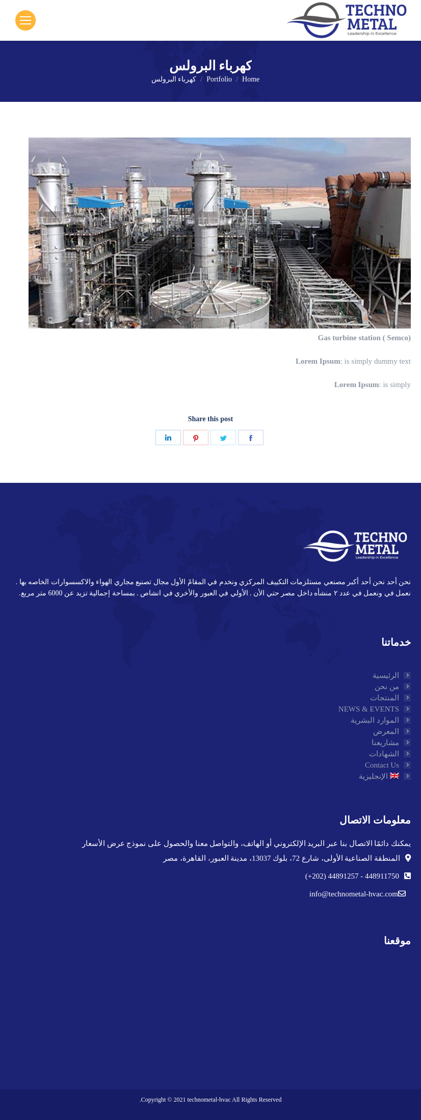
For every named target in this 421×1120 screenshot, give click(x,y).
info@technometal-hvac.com (353, 894)
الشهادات (384, 754)
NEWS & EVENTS (368, 709)
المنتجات (384, 698)
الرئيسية (386, 675)
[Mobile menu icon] (25, 20)
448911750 (381, 876)
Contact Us (382, 765)
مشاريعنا (385, 743)
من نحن (387, 686)
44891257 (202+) (332, 876)
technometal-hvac (208, 1099)
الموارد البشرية (375, 720)
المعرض (386, 731)
